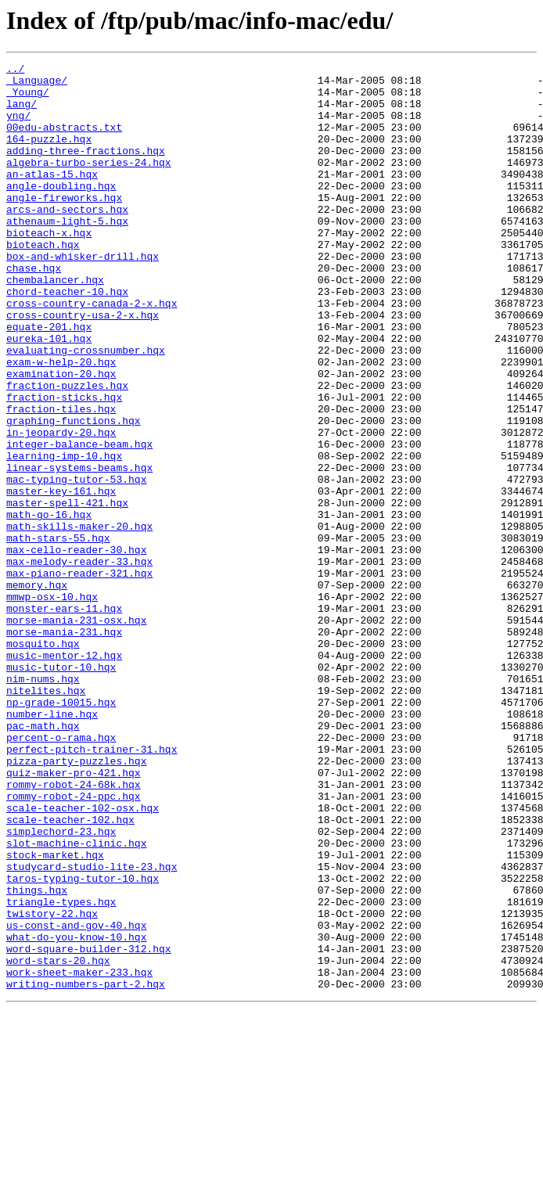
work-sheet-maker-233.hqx (79, 1155)
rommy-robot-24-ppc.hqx (73, 944)
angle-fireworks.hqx (64, 225)
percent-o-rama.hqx (61, 873)
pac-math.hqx (43, 859)
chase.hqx (33, 310)
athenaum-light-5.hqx (67, 253)
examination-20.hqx (61, 437)
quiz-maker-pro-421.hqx (73, 915)
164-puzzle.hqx (49, 155)
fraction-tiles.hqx (61, 479)
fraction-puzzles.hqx (67, 451)
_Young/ (27, 99)
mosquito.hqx (43, 760)
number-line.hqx (52, 845)
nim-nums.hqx (43, 803)
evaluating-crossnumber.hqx (85, 408)
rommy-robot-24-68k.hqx (73, 929)
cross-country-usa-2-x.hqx (82, 366)
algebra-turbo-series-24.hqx (88, 183)
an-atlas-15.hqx (52, 197)
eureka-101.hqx (49, 394)
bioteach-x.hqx (49, 268)
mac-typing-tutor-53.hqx (76, 563)
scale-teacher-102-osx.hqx (82, 958)
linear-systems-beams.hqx (79, 549)
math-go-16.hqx (49, 606)
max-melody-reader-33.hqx (79, 662)
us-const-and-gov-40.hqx (76, 1099)
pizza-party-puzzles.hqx (76, 901)
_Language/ (36, 84)
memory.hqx (36, 690)
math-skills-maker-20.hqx (79, 620)
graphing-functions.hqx (73, 493)
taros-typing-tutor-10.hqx (82, 1042)
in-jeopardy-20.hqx (61, 507)
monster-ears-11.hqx (64, 718)
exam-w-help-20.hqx (61, 422)
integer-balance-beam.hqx (79, 521)
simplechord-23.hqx (61, 986)
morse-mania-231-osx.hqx (76, 732)
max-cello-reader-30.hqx (76, 648)
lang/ (21, 113)
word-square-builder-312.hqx (88, 1127)
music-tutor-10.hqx (61, 789)
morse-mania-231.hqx (64, 746)
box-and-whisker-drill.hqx (82, 296)
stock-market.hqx (55, 1014)
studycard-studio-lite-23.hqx (91, 1028)
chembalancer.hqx (55, 324)
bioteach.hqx (43, 282)
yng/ (18, 127)
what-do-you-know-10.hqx (76, 1113)
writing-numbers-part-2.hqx (85, 1169)
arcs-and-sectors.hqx (67, 239)
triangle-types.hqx (61, 1070)
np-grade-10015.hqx (61, 831)
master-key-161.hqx (61, 577)
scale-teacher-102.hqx (70, 972)
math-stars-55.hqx (58, 634)
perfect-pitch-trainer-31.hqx (91, 887)
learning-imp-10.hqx (64, 535)
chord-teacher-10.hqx (67, 338)
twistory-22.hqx (52, 1084)
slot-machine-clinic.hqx (76, 1000)
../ (15, 70)
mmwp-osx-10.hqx (52, 704)
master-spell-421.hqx (67, 591)
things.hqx (36, 1056)
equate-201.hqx (49, 380)
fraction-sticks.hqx (64, 465)
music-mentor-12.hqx (64, 775)
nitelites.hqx (45, 817)
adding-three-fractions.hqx (85, 169)
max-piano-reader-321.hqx (79, 676)
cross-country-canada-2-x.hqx (91, 352)
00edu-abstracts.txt (64, 141)
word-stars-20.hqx (58, 1141)
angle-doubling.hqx (61, 211)
